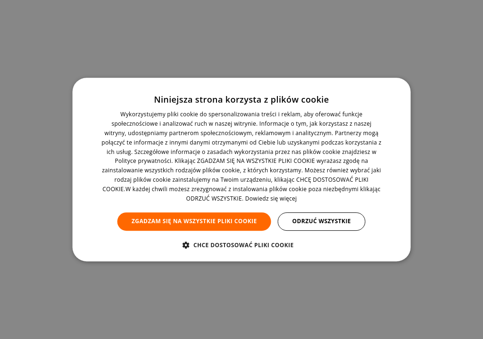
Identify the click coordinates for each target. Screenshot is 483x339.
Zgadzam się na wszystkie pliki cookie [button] (194, 221)
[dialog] (242, 169)
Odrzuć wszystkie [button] (321, 221)
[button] (241, 245)
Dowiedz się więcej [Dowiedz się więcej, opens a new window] (271, 198)
